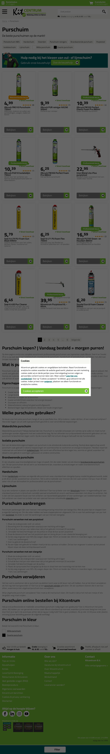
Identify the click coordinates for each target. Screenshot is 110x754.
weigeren (48, 381)
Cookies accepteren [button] (33, 391)
